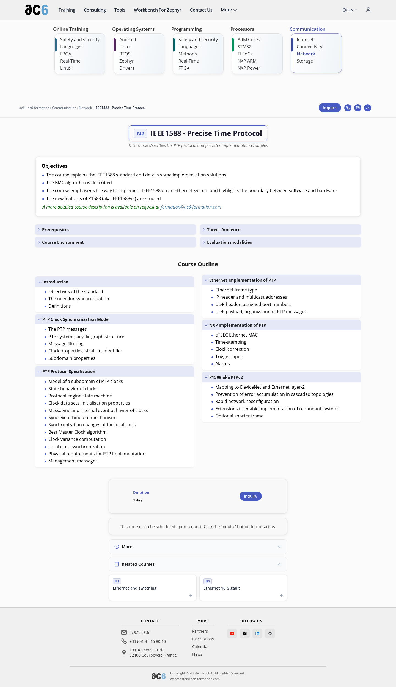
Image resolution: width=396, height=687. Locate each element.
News (197, 654)
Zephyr (126, 61)
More (226, 10)
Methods (187, 54)
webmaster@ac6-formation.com (195, 679)
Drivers (126, 68)
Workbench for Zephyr (158, 10)
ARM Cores (249, 40)
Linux (65, 68)
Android (127, 40)
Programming (186, 29)
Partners (200, 631)
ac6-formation (38, 107)
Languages (71, 47)
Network (306, 54)
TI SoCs (245, 54)
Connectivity (309, 47)
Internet (305, 40)
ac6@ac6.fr (140, 632)
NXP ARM (247, 61)
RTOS (124, 54)
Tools (119, 10)
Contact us (201, 10)
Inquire (330, 107)
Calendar (200, 646)
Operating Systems (133, 29)
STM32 (244, 47)
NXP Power (249, 68)
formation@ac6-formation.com (191, 207)
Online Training (70, 29)
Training (67, 10)
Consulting (95, 10)
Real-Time (70, 61)
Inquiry (250, 496)
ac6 (22, 107)
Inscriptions (203, 638)
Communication (308, 29)
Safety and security (80, 40)
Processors (242, 29)
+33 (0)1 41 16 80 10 (148, 641)
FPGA (65, 54)
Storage (305, 61)
